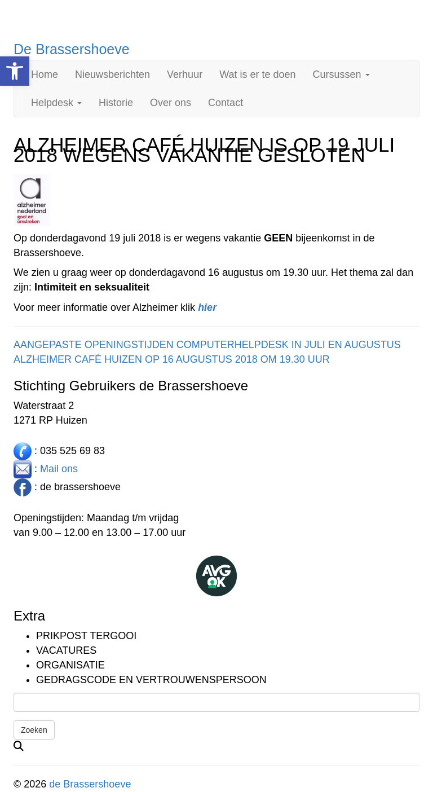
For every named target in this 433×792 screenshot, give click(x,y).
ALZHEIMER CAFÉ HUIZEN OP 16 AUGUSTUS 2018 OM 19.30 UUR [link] (172, 359)
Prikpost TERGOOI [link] (86, 635)
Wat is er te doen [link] (257, 74)
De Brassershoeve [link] (72, 49)
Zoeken (34, 729)
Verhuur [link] (184, 74)
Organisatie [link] (70, 665)
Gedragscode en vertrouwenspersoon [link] (151, 679)
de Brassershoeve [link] (90, 784)
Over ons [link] (170, 102)
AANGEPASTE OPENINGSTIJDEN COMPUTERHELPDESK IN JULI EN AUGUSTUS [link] (207, 344)
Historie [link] (116, 102)
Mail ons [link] (59, 468)
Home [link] (44, 74)
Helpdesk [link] (56, 102)
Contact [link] (225, 102)
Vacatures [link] (66, 650)
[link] (14, 71)
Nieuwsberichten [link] (112, 74)
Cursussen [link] (341, 74)
